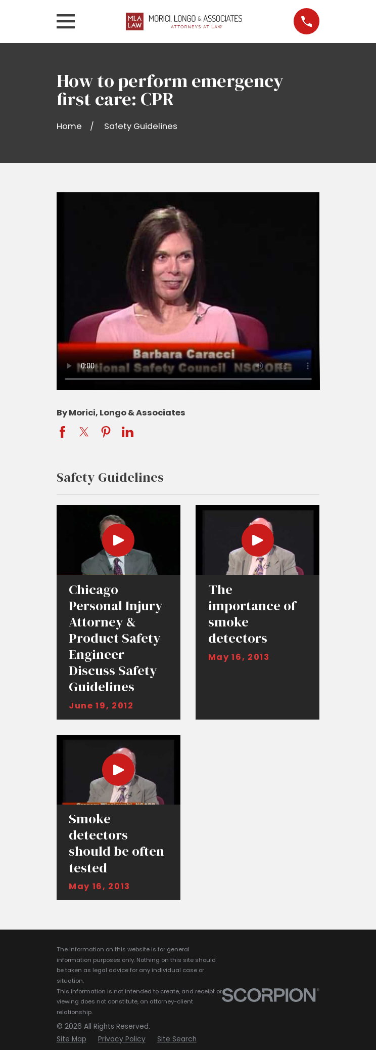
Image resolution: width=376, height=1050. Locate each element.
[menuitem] (71, 1039)
